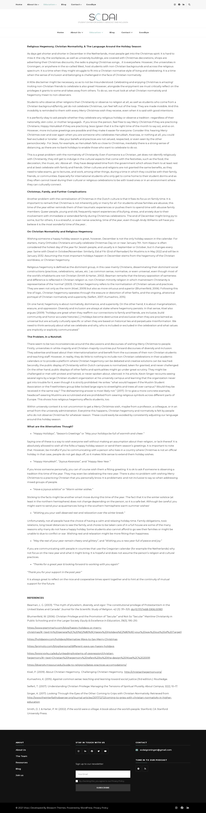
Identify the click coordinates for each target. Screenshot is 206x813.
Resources (21, 762)
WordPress (86, 807)
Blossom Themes (56, 807)
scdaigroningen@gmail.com (156, 749)
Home (19, 4)
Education (49, 4)
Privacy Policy (100, 807)
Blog (63, 4)
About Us (32, 4)
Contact (75, 4)
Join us (19, 775)
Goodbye (91, 4)
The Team (21, 756)
